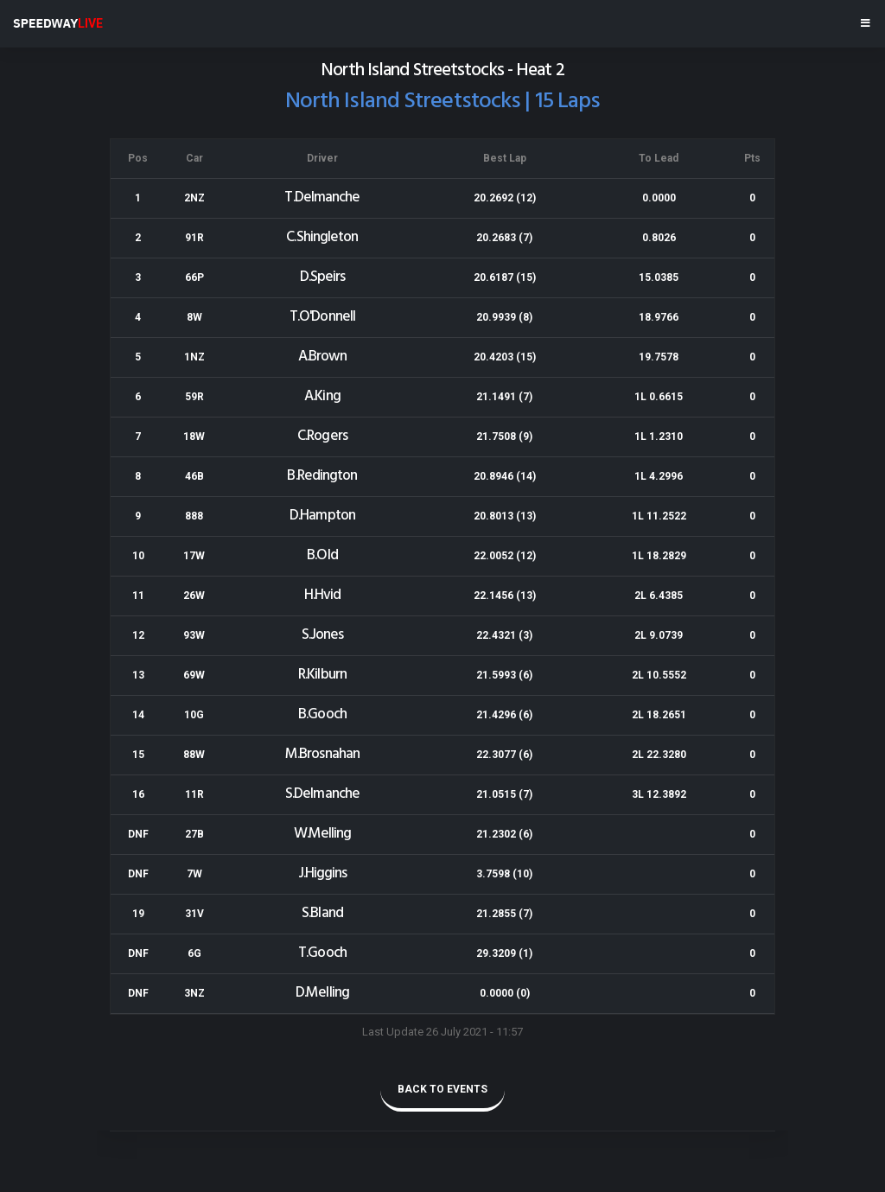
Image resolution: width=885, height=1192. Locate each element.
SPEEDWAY (58, 23)
